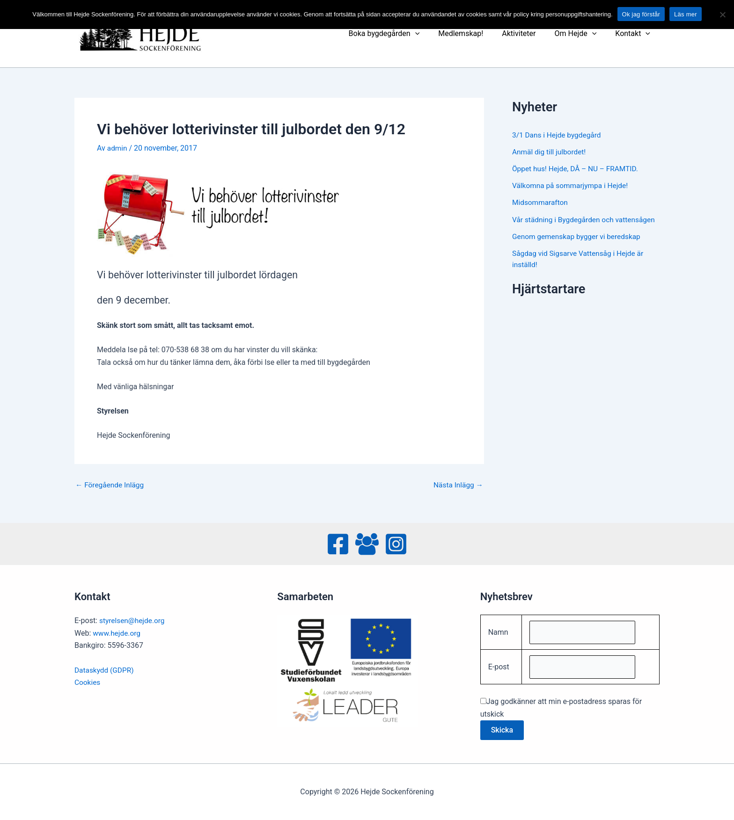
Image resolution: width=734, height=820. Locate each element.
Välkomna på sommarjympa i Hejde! (572, 185)
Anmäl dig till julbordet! (550, 151)
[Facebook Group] (367, 542)
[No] (722, 14)
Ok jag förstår (641, 14)
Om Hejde (581, 33)
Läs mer (685, 14)
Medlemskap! (473, 33)
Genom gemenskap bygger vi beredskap (578, 247)
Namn (498, 630)
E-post (498, 666)
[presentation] (432, 33)
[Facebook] (338, 542)
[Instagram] (396, 542)
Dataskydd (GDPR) (105, 668)
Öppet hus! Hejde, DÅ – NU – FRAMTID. (577, 168)
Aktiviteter (528, 33)
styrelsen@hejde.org (133, 619)
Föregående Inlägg (111, 485)
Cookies (87, 680)
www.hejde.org (117, 631)
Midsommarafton (541, 202)
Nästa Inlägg (457, 485)
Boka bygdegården (401, 33)
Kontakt (634, 33)
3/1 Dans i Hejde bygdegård (558, 135)
